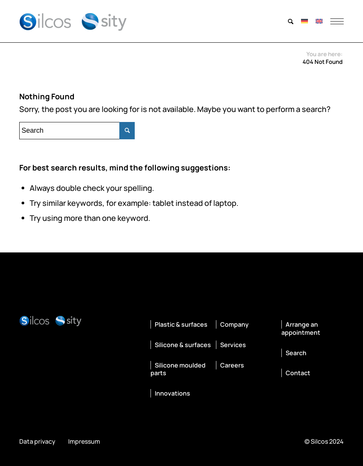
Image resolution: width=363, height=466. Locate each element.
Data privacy (37, 442)
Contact (298, 373)
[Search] (290, 21)
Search (296, 353)
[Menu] (335, 21)
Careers (232, 365)
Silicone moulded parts (178, 369)
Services (233, 345)
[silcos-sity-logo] (73, 21)
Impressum (84, 442)
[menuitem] (290, 21)
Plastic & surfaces (181, 324)
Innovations (172, 393)
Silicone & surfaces (183, 345)
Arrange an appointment (300, 328)
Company (234, 324)
